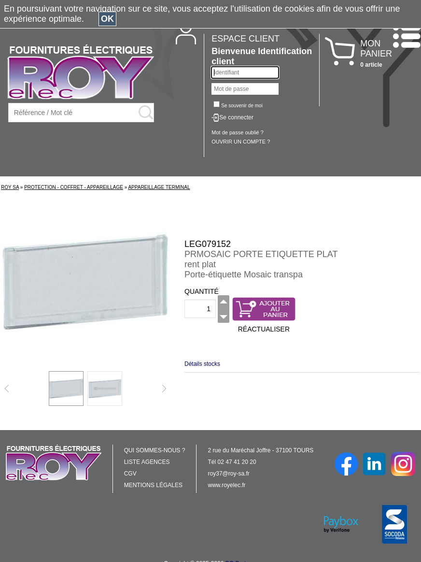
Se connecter (236, 117)
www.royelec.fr (227, 485)
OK (107, 19)
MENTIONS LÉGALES (153, 485)
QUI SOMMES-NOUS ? (154, 450)
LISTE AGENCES (147, 462)
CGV (130, 473)
